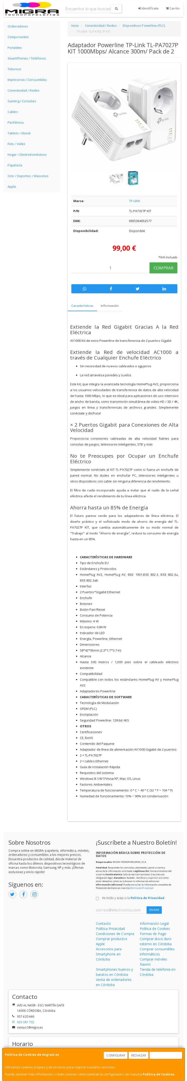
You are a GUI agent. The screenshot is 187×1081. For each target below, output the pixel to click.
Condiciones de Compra (115, 933)
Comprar (163, 268)
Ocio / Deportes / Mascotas (28, 176)
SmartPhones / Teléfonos (27, 58)
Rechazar (138, 1055)
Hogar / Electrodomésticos (27, 154)
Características (82, 305)
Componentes (18, 37)
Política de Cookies (158, 1074)
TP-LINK (134, 201)
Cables (13, 112)
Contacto (103, 923)
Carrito (173, 8)
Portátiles (15, 47)
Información (110, 305)
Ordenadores (18, 26)
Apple (12, 186)
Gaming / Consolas (22, 101)
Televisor (14, 69)
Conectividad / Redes (23, 90)
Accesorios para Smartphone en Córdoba (109, 954)
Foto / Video (16, 144)
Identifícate (148, 8)
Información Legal (154, 923)
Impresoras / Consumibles (27, 79)
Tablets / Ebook (19, 133)
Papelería (15, 165)
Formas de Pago (153, 933)
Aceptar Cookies (166, 1055)
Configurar (115, 1055)
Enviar (154, 910)
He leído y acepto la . (133, 898)
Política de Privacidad (141, 888)
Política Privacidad (110, 928)
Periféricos (16, 122)
